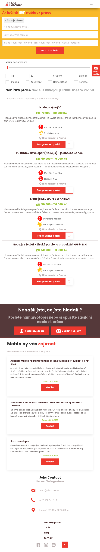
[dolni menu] (65, 545)
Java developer (19, 441)
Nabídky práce (52, 522)
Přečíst (50, 387)
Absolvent (36, 82)
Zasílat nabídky (96, 70)
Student (57, 75)
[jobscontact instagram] (46, 545)
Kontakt (48, 537)
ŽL (32, 75)
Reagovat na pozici (48, 144)
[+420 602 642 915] (50, 500)
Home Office (60, 82)
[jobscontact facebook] (38, 545)
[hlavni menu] (91, 4)
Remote (83, 82)
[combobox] (50, 23)
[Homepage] (14, 3)
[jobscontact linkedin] (53, 545)
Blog (46, 532)
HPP (13, 75)
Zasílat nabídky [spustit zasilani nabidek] (68, 331)
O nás (47, 527)
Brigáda (15, 82)
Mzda (9, 62)
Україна (83, 75)
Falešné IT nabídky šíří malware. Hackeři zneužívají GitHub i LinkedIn (45, 404)
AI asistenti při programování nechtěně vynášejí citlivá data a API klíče (49, 362)
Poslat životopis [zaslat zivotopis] (31, 331)
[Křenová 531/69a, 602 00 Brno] (50, 510)
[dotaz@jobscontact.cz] (50, 490)
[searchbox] (48, 26)
